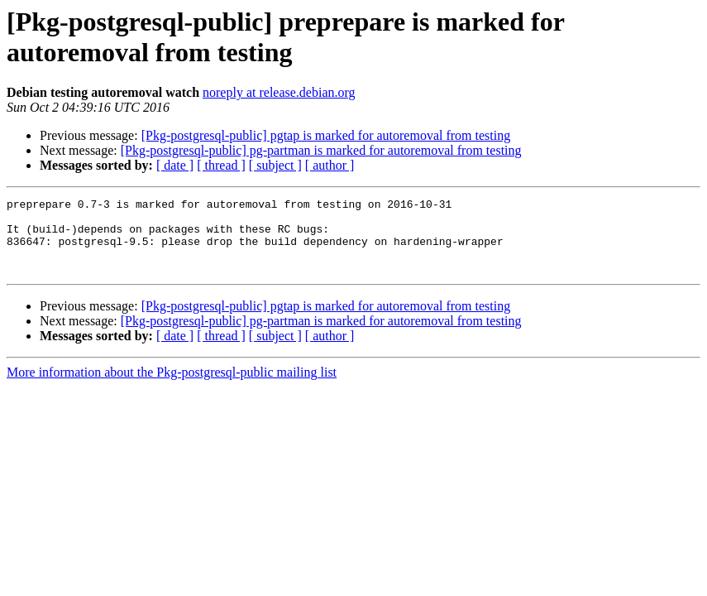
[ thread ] (221, 165)
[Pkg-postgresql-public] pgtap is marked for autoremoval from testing (326, 135)
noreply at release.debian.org (279, 92)
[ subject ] (275, 165)
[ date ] (174, 165)
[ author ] (330, 165)
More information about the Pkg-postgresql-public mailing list (172, 387)
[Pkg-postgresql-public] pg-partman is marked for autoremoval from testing (321, 150)
